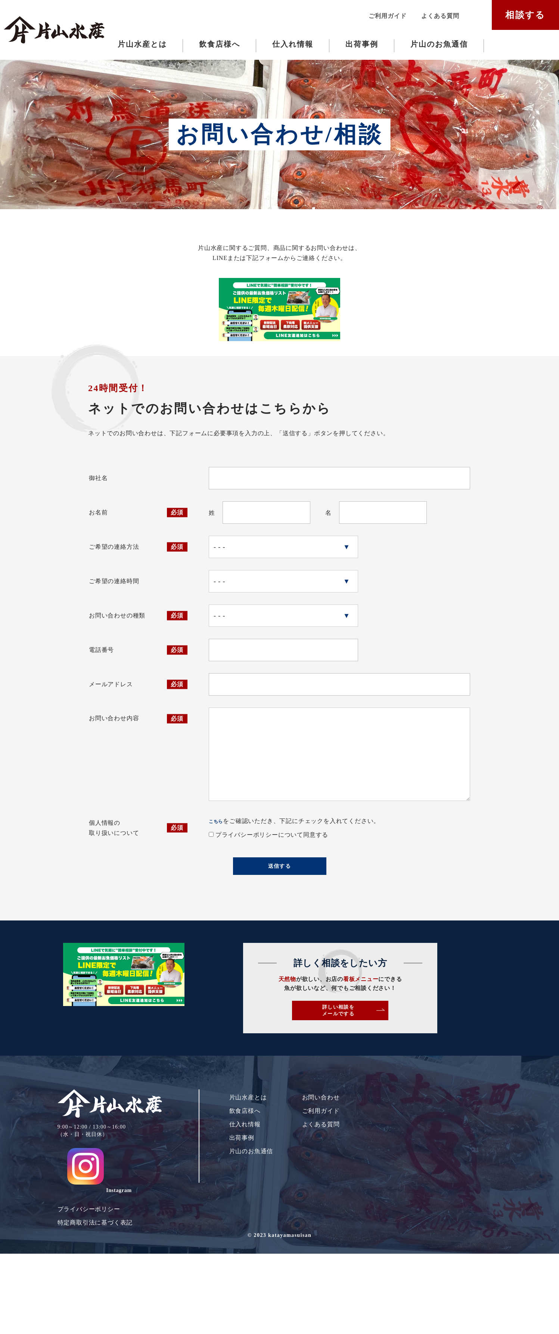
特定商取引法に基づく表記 (95, 1281)
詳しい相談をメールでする (399, 1085)
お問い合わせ (321, 1177)
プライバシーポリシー (89, 1267)
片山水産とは (142, 44)
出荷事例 (361, 44)
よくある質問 (440, 16)
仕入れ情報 (292, 44)
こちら (219, 877)
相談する (525, 15)
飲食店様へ (219, 44)
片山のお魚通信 (439, 44)
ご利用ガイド (387, 16)
